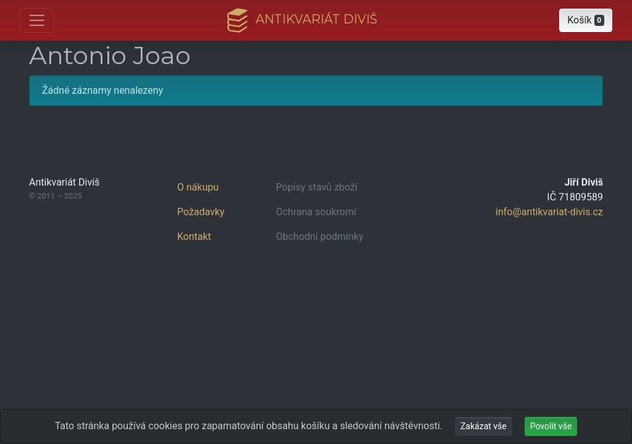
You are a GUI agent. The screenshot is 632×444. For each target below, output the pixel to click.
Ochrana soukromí (316, 212)
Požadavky (201, 212)
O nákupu (197, 187)
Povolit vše (551, 426)
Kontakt (194, 236)
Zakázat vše (483, 426)
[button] (585, 20)
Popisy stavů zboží (316, 187)
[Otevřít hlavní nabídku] (37, 20)
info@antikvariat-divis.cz (549, 212)
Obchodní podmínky (320, 236)
